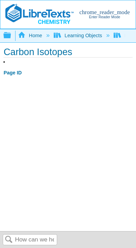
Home (30, 35)
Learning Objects (78, 35)
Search (9, 240)
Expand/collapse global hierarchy (11, 35)
